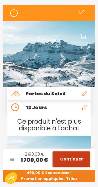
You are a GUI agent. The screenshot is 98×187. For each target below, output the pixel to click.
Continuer (71, 159)
